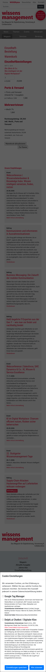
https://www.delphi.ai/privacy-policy (16, 627)
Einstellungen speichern (16, 667)
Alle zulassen (36, 667)
